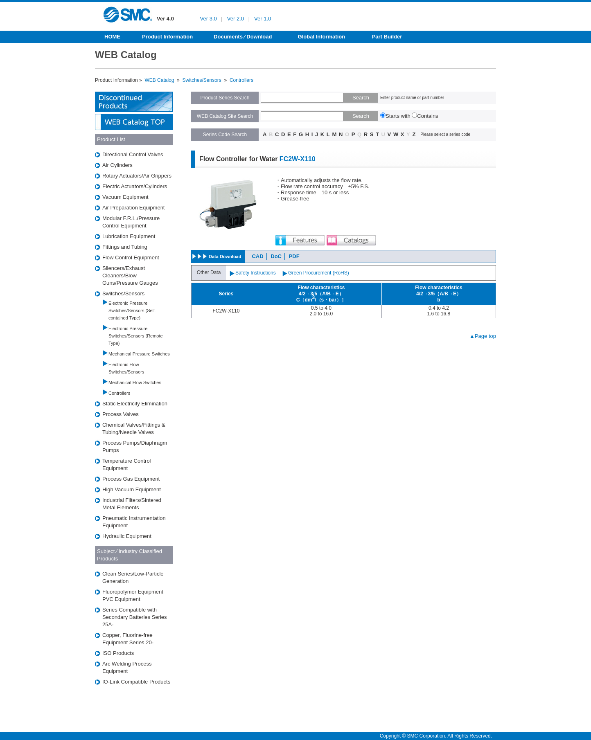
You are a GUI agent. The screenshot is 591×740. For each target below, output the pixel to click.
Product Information (167, 37)
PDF (294, 256)
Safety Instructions (255, 273)
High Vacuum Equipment (131, 489)
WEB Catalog (159, 80)
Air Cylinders (117, 165)
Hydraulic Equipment (126, 536)
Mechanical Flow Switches (134, 382)
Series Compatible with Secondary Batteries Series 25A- (134, 617)
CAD (257, 256)
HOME (112, 37)
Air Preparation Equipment (133, 208)
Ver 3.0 (208, 19)
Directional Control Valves (132, 154)
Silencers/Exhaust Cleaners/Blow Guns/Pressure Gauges (130, 275)
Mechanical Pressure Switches (139, 353)
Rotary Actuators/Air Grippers (136, 176)
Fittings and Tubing (124, 247)
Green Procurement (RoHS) (318, 273)
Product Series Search (224, 98)
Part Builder (387, 37)
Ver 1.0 (262, 19)
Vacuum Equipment (125, 197)
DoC (276, 256)
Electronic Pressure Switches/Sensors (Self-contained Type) (132, 310)
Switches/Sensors (201, 80)
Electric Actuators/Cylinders (134, 186)
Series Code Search (225, 134)
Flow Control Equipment (130, 257)
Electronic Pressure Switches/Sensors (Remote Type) (135, 336)
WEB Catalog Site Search (225, 116)
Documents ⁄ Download (243, 37)
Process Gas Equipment (131, 479)
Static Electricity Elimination (134, 403)
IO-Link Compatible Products (136, 682)
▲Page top (482, 336)
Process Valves (120, 414)
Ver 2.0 (235, 19)
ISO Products (118, 653)
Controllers (241, 80)
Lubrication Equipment (128, 236)
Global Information (321, 37)
